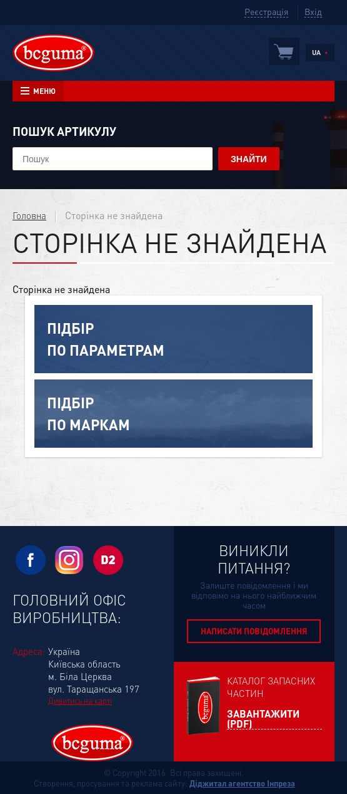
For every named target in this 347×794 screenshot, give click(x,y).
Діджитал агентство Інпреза (242, 783)
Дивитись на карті (80, 700)
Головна (29, 215)
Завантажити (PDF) (263, 719)
